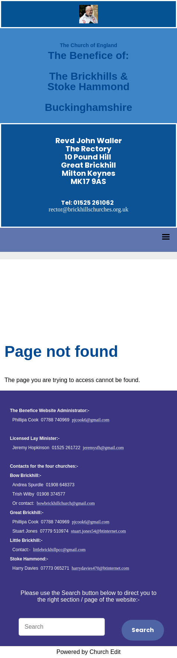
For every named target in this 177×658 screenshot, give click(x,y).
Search (143, 630)
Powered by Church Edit (89, 652)
